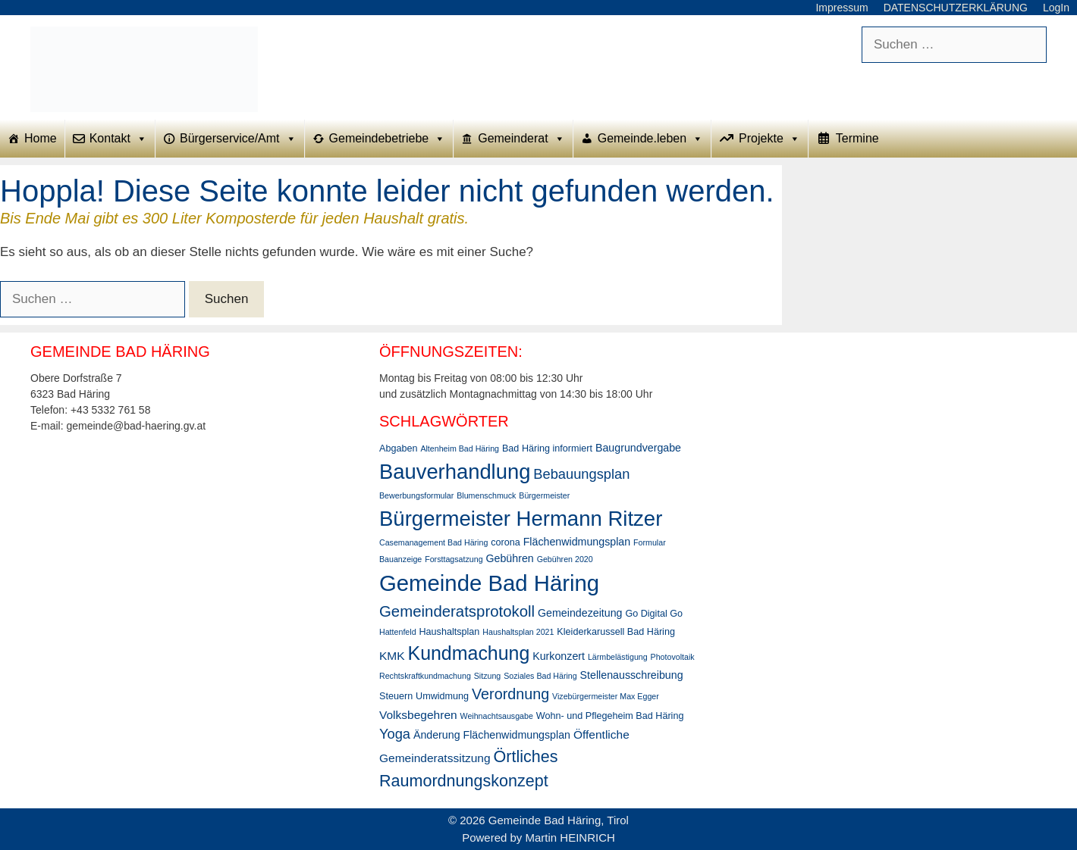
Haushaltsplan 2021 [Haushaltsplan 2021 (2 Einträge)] (518, 631)
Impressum (841, 8)
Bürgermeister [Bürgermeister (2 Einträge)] (544, 495)
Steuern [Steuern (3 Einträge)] (396, 696)
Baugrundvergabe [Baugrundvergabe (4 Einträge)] (638, 448)
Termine (857, 138)
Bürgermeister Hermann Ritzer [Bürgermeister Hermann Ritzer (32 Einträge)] (520, 518)
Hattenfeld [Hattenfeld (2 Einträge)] (397, 631)
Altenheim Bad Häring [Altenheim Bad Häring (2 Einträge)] (459, 448)
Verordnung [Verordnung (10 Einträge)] (510, 694)
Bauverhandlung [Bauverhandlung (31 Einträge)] (454, 471)
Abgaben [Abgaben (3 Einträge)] (398, 448)
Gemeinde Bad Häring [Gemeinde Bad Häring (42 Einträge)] (489, 582)
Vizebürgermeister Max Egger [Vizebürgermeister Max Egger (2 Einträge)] (605, 696)
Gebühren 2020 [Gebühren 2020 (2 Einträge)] (565, 559)
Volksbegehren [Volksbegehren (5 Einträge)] (418, 714)
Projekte (769, 139)
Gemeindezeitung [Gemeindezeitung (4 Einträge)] (580, 613)
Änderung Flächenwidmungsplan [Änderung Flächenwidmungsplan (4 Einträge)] (491, 735)
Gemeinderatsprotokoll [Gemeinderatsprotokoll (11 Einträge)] (457, 611)
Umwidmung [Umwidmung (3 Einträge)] (442, 696)
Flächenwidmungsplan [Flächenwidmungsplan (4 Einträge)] (576, 542)
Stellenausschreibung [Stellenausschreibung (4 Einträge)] (631, 675)
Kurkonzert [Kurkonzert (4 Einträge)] (558, 656)
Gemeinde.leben (650, 139)
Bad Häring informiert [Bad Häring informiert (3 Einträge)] (547, 448)
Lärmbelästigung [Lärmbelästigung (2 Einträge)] (618, 656)
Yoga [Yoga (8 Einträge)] (394, 734)
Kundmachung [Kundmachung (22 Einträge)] (469, 653)
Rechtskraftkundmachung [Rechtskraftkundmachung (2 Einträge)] (425, 675)
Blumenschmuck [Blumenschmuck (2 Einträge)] (486, 495)
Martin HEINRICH (570, 837)
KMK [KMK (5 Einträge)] (392, 655)
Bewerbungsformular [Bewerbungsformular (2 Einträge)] (416, 495)
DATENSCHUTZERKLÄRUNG (956, 8)
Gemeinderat (521, 139)
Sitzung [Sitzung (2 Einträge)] (487, 675)
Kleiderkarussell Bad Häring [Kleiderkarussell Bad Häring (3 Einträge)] (616, 632)
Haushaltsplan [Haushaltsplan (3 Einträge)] (449, 632)
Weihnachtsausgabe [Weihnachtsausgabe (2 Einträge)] (496, 715)
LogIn (1056, 8)
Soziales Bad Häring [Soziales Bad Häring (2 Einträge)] (540, 675)
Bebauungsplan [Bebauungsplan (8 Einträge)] (581, 474)
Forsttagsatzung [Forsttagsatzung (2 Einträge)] (453, 559)
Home (40, 138)
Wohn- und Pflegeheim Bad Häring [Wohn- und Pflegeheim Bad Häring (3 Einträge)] (610, 716)
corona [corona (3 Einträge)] (505, 542)
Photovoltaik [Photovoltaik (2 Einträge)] (673, 656)
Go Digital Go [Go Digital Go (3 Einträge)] (654, 613)
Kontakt (118, 139)
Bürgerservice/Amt (238, 139)
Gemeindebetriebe (387, 139)
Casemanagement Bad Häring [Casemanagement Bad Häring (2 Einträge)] (433, 542)
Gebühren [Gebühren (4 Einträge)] (509, 558)
